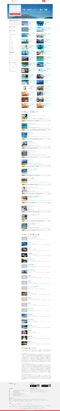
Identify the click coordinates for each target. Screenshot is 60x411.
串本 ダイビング (28, 400)
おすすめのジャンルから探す (33, 388)
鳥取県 (14, 394)
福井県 (18, 392)
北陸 (9, 392)
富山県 (14, 392)
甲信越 (9, 391)
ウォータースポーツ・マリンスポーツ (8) (14, 66)
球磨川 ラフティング (37, 400)
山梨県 (14, 391)
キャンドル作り (31, 391)
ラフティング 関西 (42, 400)
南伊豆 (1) (10, 37)
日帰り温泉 (41, 389)
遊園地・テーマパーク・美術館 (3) (13, 64)
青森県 (14, 390)
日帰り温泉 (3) (10, 57)
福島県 (23, 390)
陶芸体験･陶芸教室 (32, 389)
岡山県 (18, 394)
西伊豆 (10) (10, 39)
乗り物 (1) (10, 69)
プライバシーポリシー (35, 408)
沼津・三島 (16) (11, 42)
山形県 (21, 390)
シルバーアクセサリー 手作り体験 (37, 391)
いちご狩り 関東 (46, 400)
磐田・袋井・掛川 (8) (11, 50)
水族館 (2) (10, 54)
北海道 (9, 389)
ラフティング (46, 391)
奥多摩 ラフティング (23, 400)
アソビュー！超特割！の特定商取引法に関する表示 (24, 408)
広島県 (20, 394)
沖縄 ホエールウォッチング (18, 400)
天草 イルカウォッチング (11, 400)
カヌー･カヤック (45, 389)
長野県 (16, 391)
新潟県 (18, 391)
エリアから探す (11, 388)
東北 (9, 390)
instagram (15, 384)
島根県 (16, 394)
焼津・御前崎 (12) (11, 47)
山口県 (21, 394)
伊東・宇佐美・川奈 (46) (12, 34)
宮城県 (18, 390)
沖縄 (9, 396)
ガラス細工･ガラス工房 (37, 389)
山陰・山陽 (10, 394)
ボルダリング (43, 391)
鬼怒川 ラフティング (32, 400)
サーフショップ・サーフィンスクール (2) (14, 59)
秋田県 (20, 390)
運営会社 (41, 408)
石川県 (16, 392)
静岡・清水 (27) (11, 45)
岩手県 (16, 390)
